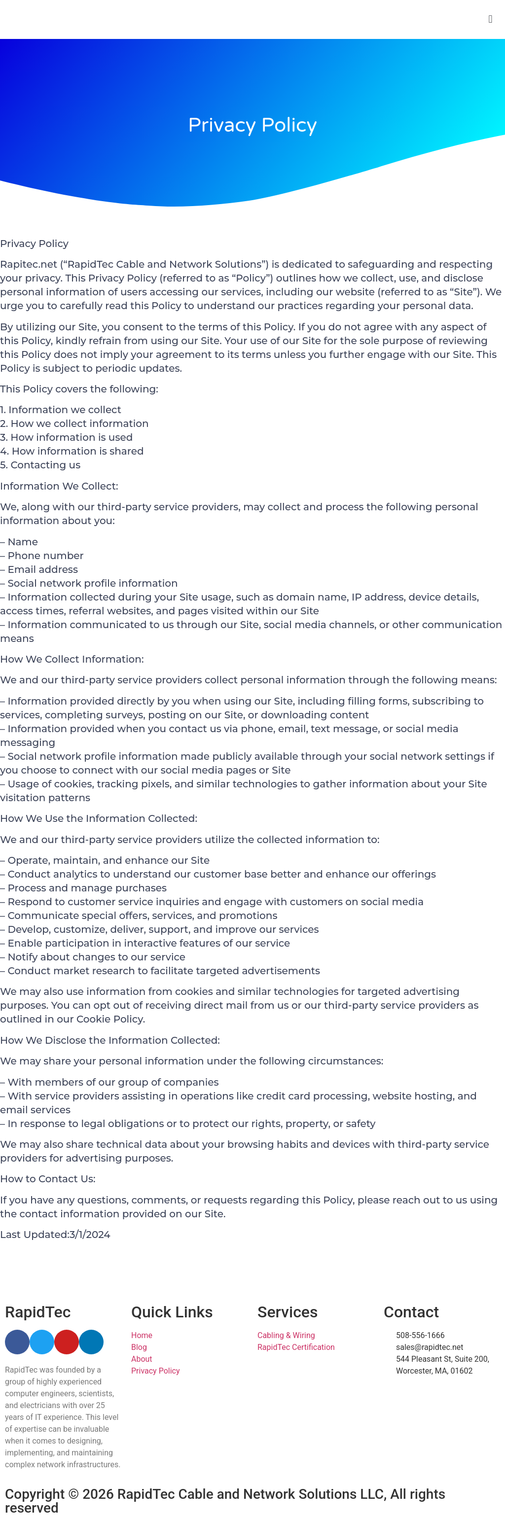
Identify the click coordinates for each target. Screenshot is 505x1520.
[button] (490, 19)
